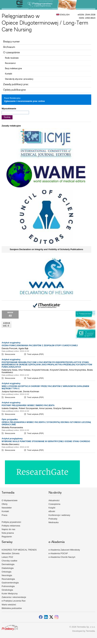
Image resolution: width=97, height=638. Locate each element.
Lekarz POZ (7, 557)
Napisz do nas (8, 529)
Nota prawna (8, 533)
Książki (52, 507)
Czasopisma (54, 504)
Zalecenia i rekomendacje (14, 597)
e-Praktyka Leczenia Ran (14, 601)
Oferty (4, 504)
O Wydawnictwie (9, 500)
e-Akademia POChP (58, 553)
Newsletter (7, 507)
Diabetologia (8, 568)
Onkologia (6, 571)
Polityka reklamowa (11, 525)
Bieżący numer (11, 41)
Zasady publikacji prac (15, 84)
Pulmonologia (8, 586)
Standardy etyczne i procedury (19, 79)
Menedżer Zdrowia (10, 553)
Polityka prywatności (11, 522)
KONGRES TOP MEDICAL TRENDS (19, 550)
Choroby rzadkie (9, 560)
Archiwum (9, 47)
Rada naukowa (12, 58)
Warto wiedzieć (9, 604)
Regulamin (7, 536)
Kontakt (8, 74)
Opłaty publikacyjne (14, 89)
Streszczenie (10, 354)
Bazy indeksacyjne (13, 68)
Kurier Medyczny (10, 593)
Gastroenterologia (10, 582)
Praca (4, 515)
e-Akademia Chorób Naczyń (62, 557)
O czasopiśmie (11, 52)
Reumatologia (8, 579)
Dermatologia (8, 564)
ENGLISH (62, 14)
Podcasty (53, 518)
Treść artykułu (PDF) (35, 354)
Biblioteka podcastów (12, 608)
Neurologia (7, 575)
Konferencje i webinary (59, 515)
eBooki (52, 511)
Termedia (90, 631)
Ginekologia (7, 590)
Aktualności (54, 500)
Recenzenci (10, 63)
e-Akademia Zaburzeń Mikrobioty (64, 550)
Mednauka (54, 522)
